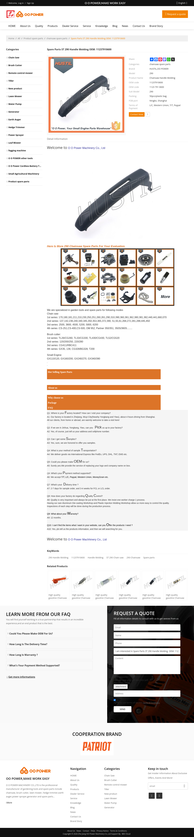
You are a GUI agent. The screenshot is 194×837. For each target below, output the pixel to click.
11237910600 (78, 557)
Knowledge (101, 26)
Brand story (156, 26)
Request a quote (176, 14)
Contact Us (139, 26)
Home (11, 38)
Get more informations (21, 677)
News (125, 26)
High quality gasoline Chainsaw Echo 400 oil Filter (151, 596)
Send (122, 709)
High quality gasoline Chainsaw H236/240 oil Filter (81, 596)
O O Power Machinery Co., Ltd (86, 148)
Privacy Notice (103, 831)
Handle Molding (95, 557)
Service (87, 26)
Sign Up (30, 3)
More (9, 802)
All (19, 38)
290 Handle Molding (58, 557)
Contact (86, 831)
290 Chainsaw (133, 557)
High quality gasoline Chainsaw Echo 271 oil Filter (175, 596)
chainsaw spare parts (57, 38)
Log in (20, 3)
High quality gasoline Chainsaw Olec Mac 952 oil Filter (104, 596)
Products (53, 26)
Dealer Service (70, 26)
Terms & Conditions (151, 702)
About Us (25, 26)
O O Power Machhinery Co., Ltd (87, 539)
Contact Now (136, 114)
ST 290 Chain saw (115, 557)
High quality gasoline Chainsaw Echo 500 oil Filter (128, 596)
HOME (12, 26)
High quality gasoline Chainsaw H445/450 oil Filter (57, 596)
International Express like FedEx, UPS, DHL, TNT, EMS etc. (99, 454)
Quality (39, 26)
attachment (120, 686)
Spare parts (149, 557)
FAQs (93, 831)
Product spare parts (33, 38)
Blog (114, 26)
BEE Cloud (126, 834)
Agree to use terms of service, (137, 702)
